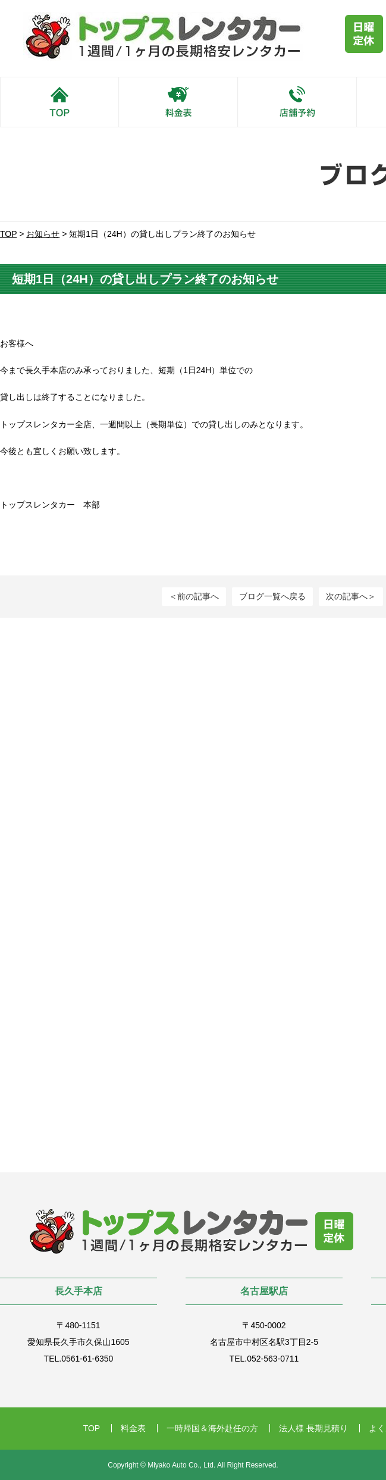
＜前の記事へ (194, 596)
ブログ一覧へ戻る (272, 596)
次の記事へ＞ (351, 596)
